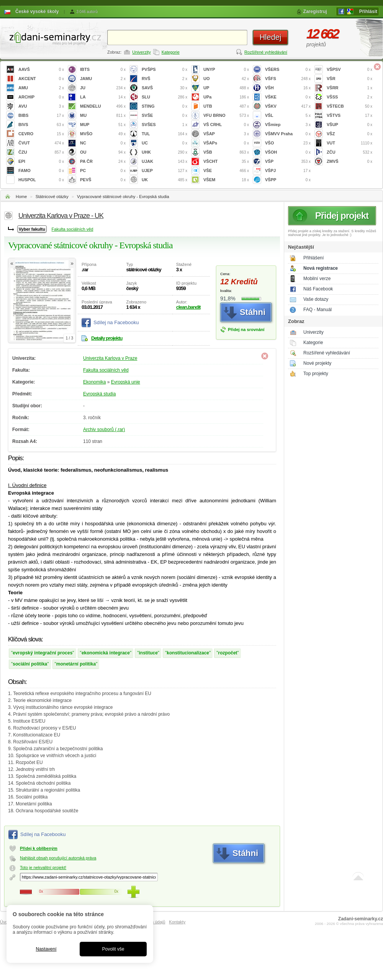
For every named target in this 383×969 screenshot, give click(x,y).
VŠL (288, 115)
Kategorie (171, 52)
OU (103, 152)
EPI (41, 161)
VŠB (226, 152)
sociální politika (30, 664)
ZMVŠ (349, 161)
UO (226, 78)
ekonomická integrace (106, 653)
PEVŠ (103, 179)
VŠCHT (226, 161)
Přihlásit (368, 11)
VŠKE (288, 97)
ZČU (349, 152)
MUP (103, 124)
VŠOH (288, 152)
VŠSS (349, 97)
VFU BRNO (226, 115)
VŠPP (288, 179)
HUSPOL (41, 179)
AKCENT (41, 78)
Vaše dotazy (315, 299)
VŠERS (288, 69)
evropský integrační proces (42, 653)
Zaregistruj (315, 11)
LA (103, 97)
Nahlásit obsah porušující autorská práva (58, 858)
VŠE (226, 170)
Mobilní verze (317, 278)
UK (164, 179)
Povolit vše (113, 949)
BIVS (41, 124)
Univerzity (141, 52)
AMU (41, 88)
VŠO (288, 143)
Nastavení (46, 949)
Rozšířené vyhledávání (265, 52)
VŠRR (349, 88)
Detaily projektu (107, 338)
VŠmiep (288, 124)
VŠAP (226, 134)
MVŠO (103, 134)
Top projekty (315, 373)
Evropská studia (99, 394)
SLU (164, 97)
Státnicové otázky (52, 196)
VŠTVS (349, 115)
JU (103, 88)
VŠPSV (349, 69)
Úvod (5, 922)
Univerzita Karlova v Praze (110, 358)
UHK (164, 152)
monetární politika (76, 664)
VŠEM (226, 179)
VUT (349, 143)
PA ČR (103, 161)
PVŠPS (164, 69)
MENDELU (103, 106)
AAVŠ (41, 69)
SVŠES (164, 124)
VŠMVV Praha (288, 134)
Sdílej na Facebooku (116, 322)
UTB (226, 106)
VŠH (288, 88)
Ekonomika (94, 382)
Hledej (271, 37)
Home (21, 196)
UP (226, 88)
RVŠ (164, 78)
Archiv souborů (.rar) (104, 429)
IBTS (103, 69)
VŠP (288, 161)
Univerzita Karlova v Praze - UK (60, 216)
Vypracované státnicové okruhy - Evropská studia (123, 196)
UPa (226, 97)
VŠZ (349, 134)
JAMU (103, 78)
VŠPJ (288, 170)
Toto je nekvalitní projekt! (43, 867)
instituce (148, 653)
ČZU (41, 152)
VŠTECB (349, 106)
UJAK (164, 161)
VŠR (349, 78)
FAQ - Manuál (317, 309)
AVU (41, 106)
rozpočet (227, 653)
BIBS (41, 115)
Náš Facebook (318, 289)
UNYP (226, 69)
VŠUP (349, 124)
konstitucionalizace (188, 653)
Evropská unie (125, 382)
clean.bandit (188, 307)
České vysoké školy (37, 11)
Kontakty (177, 922)
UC (164, 143)
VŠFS (288, 78)
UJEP (164, 170)
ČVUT (41, 143)
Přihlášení (313, 258)
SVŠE (164, 115)
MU (103, 115)
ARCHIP (41, 97)
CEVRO (41, 134)
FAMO (41, 170)
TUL (164, 134)
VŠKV (288, 106)
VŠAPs (226, 143)
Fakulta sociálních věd (72, 229)
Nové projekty (317, 363)
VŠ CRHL (226, 124)
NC (103, 143)
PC (103, 170)
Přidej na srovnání (246, 329)
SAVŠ (164, 88)
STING (164, 106)
